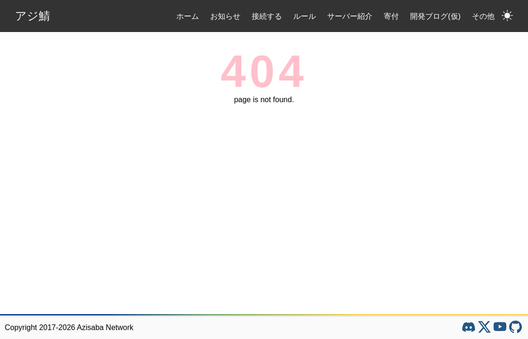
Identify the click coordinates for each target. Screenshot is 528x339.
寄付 (391, 16)
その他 (483, 16)
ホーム (187, 16)
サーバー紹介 (349, 16)
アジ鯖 (32, 15)
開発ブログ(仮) (435, 16)
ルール (304, 16)
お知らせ (225, 16)
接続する (267, 16)
